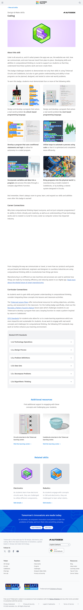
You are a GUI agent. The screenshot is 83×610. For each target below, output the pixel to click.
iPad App (6, 571)
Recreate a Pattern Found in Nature (21, 308)
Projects (36, 566)
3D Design (6, 564)
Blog (71, 564)
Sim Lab (6, 573)
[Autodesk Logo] (56, 540)
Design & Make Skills (40, 571)
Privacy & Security (39, 573)
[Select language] (60, 544)
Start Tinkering (36, 528)
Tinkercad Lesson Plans (19, 302)
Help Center (73, 566)
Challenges (37, 569)
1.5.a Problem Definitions (41, 358)
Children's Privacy (56, 589)
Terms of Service (54, 599)
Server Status (74, 573)
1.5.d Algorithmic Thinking (41, 382)
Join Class (48, 528)
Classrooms (37, 564)
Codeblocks (7, 569)
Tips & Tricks (74, 571)
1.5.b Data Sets (41, 366)
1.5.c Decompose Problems (41, 374)
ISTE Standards (13, 318)
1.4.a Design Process (41, 350)
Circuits (6, 566)
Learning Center (74, 569)
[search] (79, 2)
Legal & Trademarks (49, 604)
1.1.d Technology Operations (41, 342)
